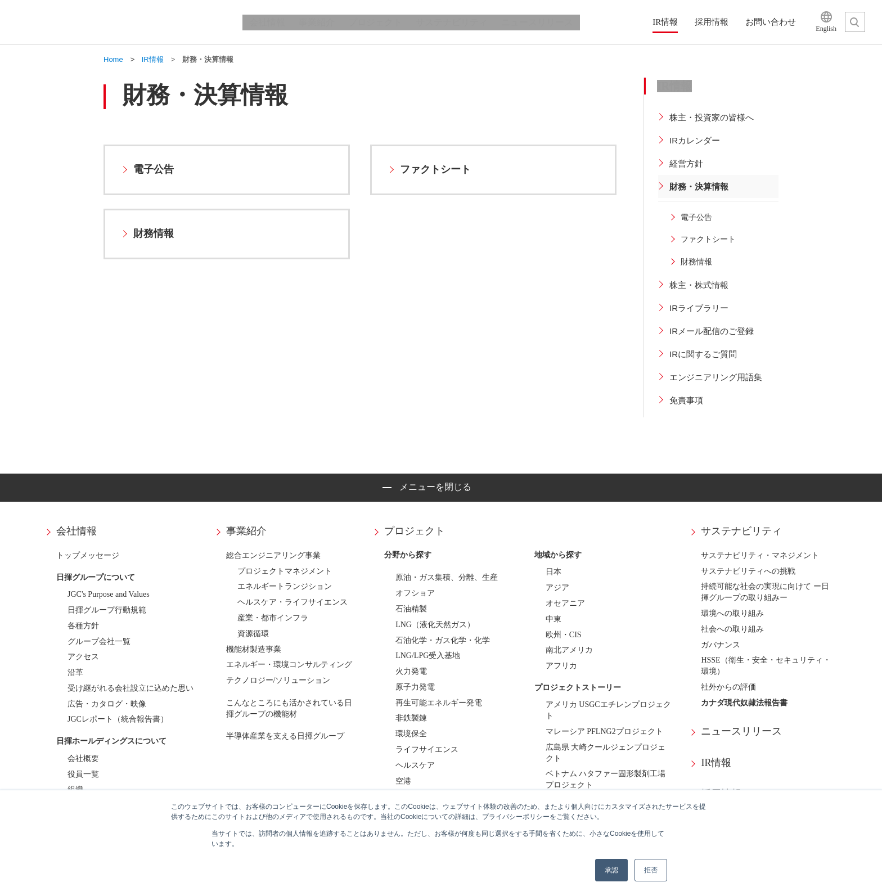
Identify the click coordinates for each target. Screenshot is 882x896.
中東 (553, 619)
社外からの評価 (728, 687)
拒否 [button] (651, 870)
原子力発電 (415, 687)
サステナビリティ (741, 531)
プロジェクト (414, 531)
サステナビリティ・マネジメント (760, 555)
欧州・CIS (564, 635)
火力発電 (411, 671)
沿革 (75, 672)
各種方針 (83, 626)
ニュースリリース (741, 731)
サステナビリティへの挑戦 (748, 571)
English (826, 29)
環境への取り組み (732, 613)
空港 (403, 781)
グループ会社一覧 (99, 641)
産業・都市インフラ (272, 618)
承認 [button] (611, 870)
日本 (553, 572)
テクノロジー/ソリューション (278, 680)
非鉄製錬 (411, 718)
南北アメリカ (569, 650)
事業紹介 (246, 531)
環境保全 (411, 734)
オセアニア (565, 603)
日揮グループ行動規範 (107, 610)
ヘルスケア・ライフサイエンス (292, 602)
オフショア (415, 593)
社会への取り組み (732, 629)
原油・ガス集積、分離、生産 (446, 577)
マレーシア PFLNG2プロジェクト (604, 731)
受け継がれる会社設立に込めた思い (131, 688)
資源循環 (253, 633)
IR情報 (716, 762)
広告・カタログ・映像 (107, 704)
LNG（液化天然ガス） (435, 624)
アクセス (83, 656)
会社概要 (83, 758)
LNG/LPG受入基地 (427, 655)
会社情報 (76, 531)
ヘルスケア (415, 765)
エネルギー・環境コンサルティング (289, 664)
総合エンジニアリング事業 (273, 555)
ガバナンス (720, 645)
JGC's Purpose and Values (109, 594)
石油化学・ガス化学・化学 (442, 640)
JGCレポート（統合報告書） (118, 719)
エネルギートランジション (284, 586)
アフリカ (561, 665)
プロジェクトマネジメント (284, 571)
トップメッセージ (87, 555)
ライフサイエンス (426, 749)
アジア (557, 587)
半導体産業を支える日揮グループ (285, 736)
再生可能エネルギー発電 (438, 703)
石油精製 (411, 609)
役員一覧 (83, 774)
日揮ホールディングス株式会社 (117, 22)
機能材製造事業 (253, 649)
